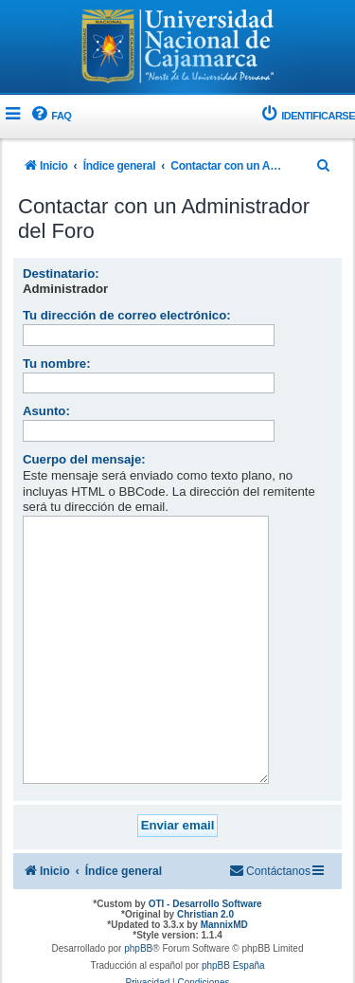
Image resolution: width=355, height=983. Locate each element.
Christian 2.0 (205, 885)
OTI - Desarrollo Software (205, 874)
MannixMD (224, 895)
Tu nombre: (57, 363)
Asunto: (46, 411)
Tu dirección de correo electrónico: (127, 315)
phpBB (138, 919)
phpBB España (233, 936)
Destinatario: (61, 273)
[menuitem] (50, 116)
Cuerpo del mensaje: (84, 459)
